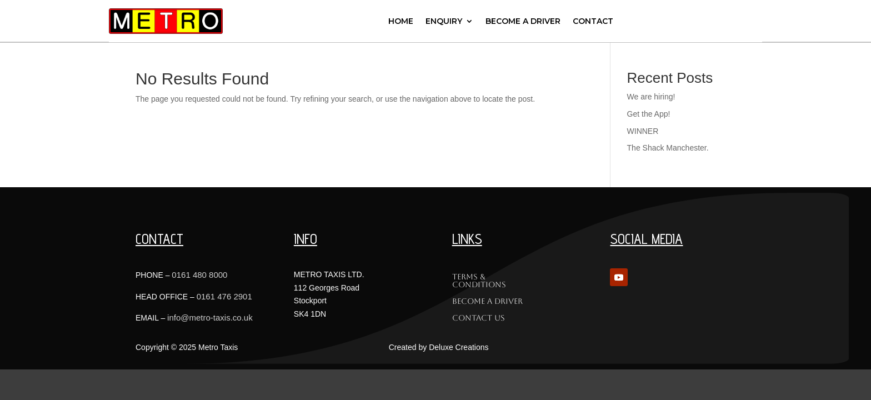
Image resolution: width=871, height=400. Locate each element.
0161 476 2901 (224, 296)
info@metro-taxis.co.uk (210, 317)
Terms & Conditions (479, 281)
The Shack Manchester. (668, 147)
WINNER (643, 131)
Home (400, 21)
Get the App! (648, 113)
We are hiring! (651, 96)
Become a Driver (522, 21)
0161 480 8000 (199, 274)
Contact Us (478, 318)
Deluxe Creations (458, 347)
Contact (593, 21)
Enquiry (444, 21)
